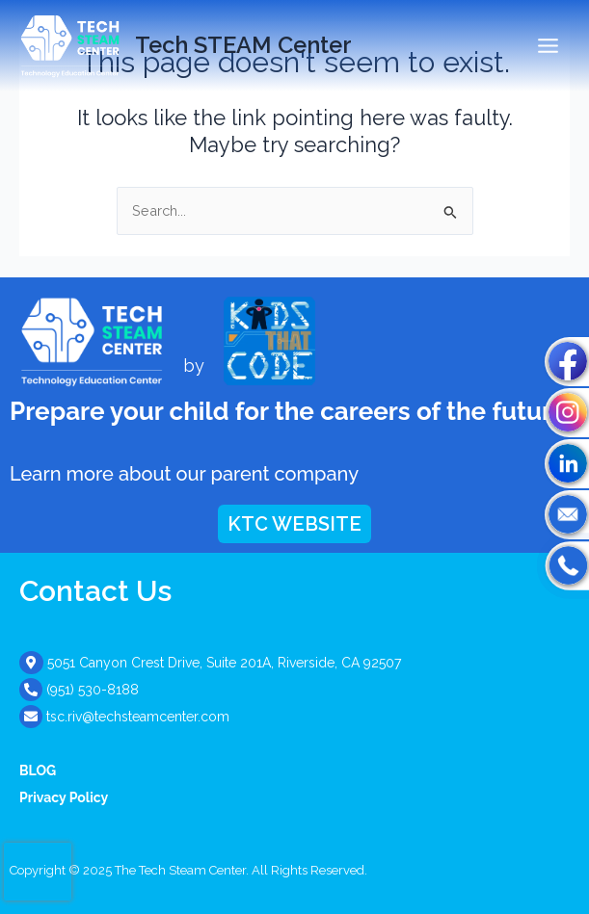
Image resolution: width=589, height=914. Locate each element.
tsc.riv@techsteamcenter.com (137, 716)
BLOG (37, 770)
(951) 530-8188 (92, 689)
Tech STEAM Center (243, 45)
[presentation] (37, 872)
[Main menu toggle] (548, 45)
